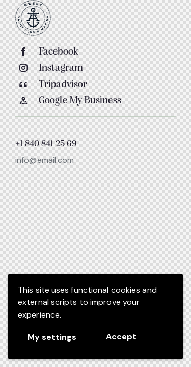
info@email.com (44, 159)
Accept (121, 336)
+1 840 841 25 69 (46, 144)
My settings (52, 337)
